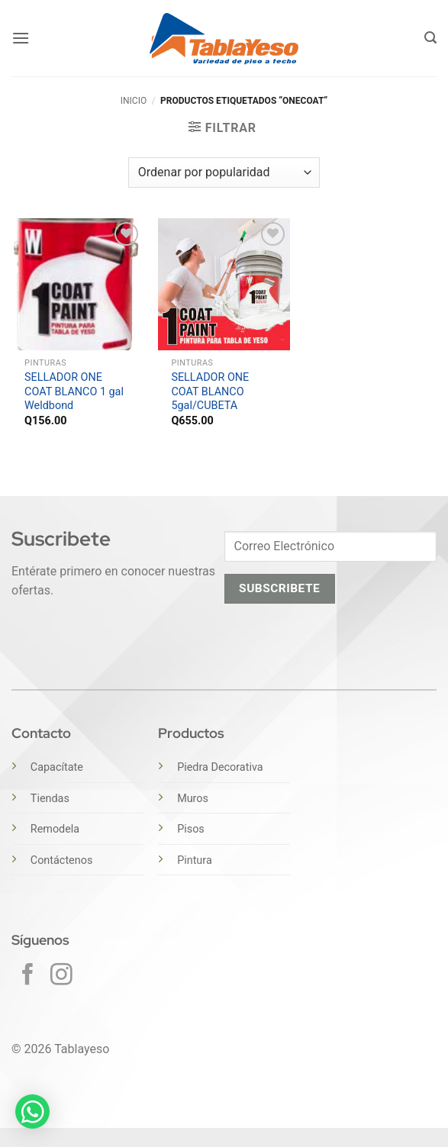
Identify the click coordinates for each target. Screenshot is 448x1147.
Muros (192, 798)
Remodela (55, 829)
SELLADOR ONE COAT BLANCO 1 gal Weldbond (74, 391)
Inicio (134, 100)
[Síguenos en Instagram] (61, 976)
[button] (20, 37)
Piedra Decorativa (220, 767)
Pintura (194, 860)
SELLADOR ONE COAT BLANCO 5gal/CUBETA (210, 391)
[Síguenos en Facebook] (28, 976)
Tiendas (50, 798)
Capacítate (57, 767)
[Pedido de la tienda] (224, 172)
